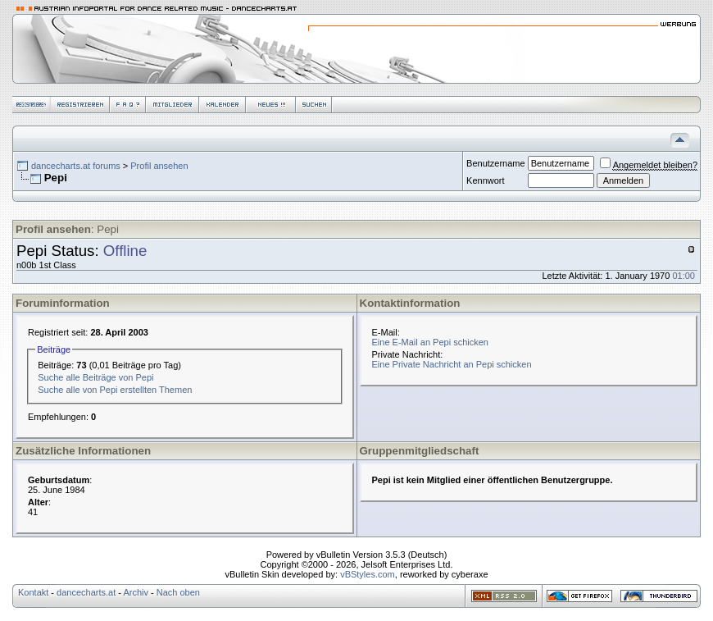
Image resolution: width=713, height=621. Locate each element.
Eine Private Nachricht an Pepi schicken (452, 364)
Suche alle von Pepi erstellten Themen (115, 390)
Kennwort (485, 180)
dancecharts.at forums (75, 166)
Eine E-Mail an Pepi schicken (430, 342)
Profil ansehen (159, 166)
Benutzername (495, 163)
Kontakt (33, 592)
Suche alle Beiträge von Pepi (95, 377)
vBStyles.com (367, 574)
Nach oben (178, 592)
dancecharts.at (86, 592)
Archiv (135, 592)
